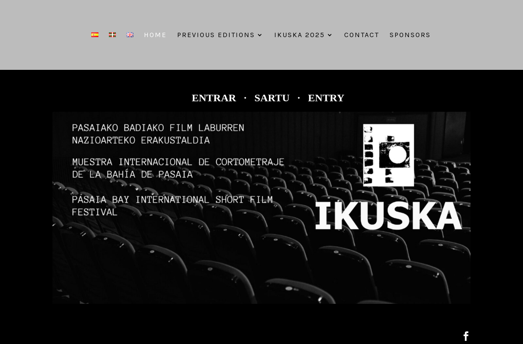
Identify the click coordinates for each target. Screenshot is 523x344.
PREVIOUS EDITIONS (216, 35)
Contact (361, 35)
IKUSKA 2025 (299, 35)
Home (155, 35)
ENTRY (326, 97)
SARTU (274, 97)
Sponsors (410, 35)
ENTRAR (214, 97)
